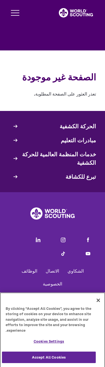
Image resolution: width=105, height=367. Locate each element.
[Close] (98, 302)
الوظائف (29, 270)
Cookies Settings (49, 343)
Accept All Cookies (49, 359)
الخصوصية (52, 283)
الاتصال (52, 270)
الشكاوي (75, 270)
